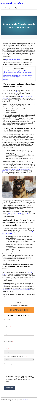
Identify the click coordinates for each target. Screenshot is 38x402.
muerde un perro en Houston (13, 59)
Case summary (8, 364)
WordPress (25, 399)
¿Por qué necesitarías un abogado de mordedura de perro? (17, 71)
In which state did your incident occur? (15, 356)
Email (5, 334)
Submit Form (9, 387)
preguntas (5, 285)
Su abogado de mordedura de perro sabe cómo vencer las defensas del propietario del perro (17, 76)
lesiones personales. (12, 92)
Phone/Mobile (8, 341)
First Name (7, 319)
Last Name (7, 327)
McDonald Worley (12, 3)
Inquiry (6, 349)
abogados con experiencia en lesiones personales (16, 289)
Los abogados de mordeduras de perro (17, 213)
